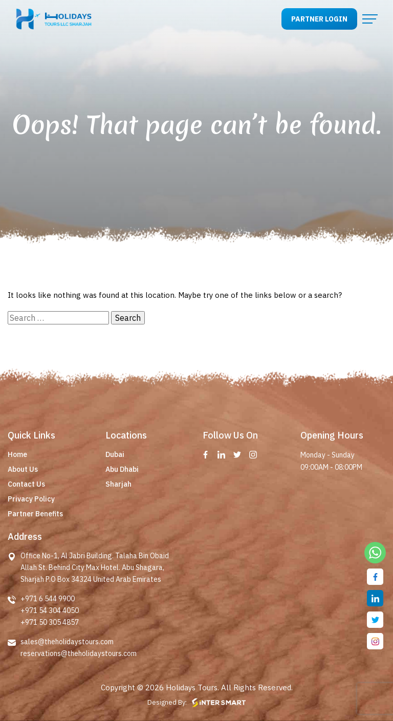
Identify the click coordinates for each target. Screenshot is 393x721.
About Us (23, 469)
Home (17, 454)
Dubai (114, 454)
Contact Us (26, 484)
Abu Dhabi (122, 469)
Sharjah (118, 484)
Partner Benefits (35, 513)
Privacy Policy (31, 499)
